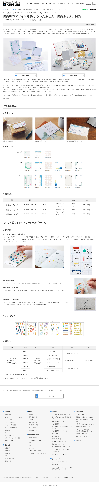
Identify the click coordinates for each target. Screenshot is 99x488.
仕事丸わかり (55, 433)
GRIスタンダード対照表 (35, 450)
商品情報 (7, 411)
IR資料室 (31, 419)
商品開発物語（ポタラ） (58, 431)
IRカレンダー (32, 427)
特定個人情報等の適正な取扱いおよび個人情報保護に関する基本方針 (21, 477)
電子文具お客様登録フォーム (83, 426)
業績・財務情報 (33, 417)
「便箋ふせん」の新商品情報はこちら (15, 374)
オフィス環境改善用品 (11, 427)
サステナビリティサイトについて (37, 453)
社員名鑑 (54, 436)
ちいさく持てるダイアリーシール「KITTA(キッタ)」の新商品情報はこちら (25, 378)
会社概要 (7, 450)
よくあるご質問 (33, 430)
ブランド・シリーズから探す (12, 438)
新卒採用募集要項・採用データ (60, 446)
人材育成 (54, 452)
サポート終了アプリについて (83, 436)
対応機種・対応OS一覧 (82, 433)
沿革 (6, 455)
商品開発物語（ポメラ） (58, 421)
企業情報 (7, 445)
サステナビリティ (33, 434)
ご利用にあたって (46, 477)
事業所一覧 (8, 461)
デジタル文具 (8, 419)
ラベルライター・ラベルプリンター (14, 417)
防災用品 (7, 430)
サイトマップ (58, 477)
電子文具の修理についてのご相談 (84, 417)
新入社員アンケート (57, 444)
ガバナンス (31, 448)
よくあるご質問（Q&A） (82, 414)
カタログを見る (9, 440)
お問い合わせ (80, 411)
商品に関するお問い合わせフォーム (85, 424)
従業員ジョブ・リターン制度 (59, 454)
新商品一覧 (8, 414)
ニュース (78, 440)
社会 (30, 445)
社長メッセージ (33, 437)
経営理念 (7, 453)
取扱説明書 (55, 464)
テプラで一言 (55, 439)
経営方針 (31, 414)
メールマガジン (69, 477)
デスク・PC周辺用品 (10, 425)
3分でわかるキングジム (58, 441)
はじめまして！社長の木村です (60, 414)
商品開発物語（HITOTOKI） (59, 424)
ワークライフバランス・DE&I (60, 449)
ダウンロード (56, 459)
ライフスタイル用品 (10, 422)
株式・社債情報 (33, 422)
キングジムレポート (10, 458)
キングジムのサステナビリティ (37, 440)
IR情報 (30, 411)
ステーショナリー (9, 435)
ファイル (7, 432)
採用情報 (54, 411)
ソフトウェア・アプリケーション (61, 462)
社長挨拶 (7, 448)
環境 (30, 442)
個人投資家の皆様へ (34, 425)
